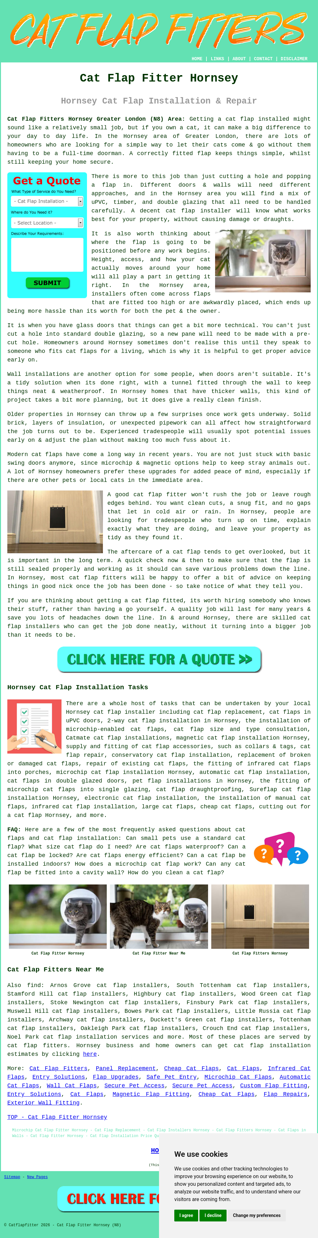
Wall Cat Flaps (72, 1086)
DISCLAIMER (294, 58)
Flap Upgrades (116, 1077)
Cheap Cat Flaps (191, 1068)
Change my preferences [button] (256, 1215)
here (90, 1054)
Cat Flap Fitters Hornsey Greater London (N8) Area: (96, 119)
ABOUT (239, 58)
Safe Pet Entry (172, 1077)
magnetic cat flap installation (227, 738)
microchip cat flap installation (110, 772)
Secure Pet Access (135, 1086)
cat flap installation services (96, 1037)
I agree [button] (186, 1215)
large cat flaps (167, 807)
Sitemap (12, 1177)
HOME (197, 58)
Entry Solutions (59, 1077)
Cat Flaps (243, 1068)
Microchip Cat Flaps (238, 1077)
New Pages (37, 1177)
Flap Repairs (285, 1094)
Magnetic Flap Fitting (150, 1094)
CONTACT (263, 58)
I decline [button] (213, 1215)
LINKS (217, 58)
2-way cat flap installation (153, 721)
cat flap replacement (227, 712)
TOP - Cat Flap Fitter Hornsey (57, 1117)
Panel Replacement (126, 1068)
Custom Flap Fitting (273, 1086)
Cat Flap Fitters (58, 1068)
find (34, 985)
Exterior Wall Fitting (43, 1103)
